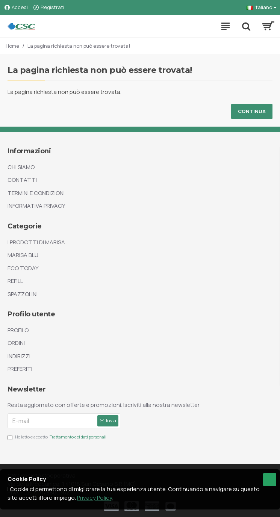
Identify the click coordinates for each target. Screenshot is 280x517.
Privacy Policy (94, 498)
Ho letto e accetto (57, 437)
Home (12, 45)
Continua (252, 111)
